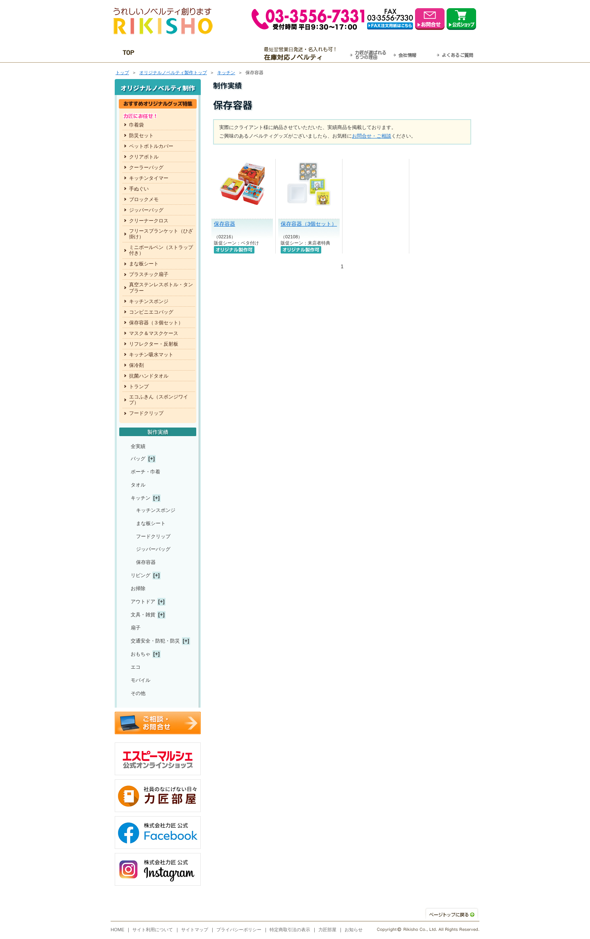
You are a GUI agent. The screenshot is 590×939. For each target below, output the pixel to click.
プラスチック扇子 (148, 274)
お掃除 (138, 588)
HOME (118, 929)
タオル (138, 485)
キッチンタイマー (148, 178)
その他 (138, 693)
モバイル (140, 680)
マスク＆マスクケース (153, 333)
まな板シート (144, 264)
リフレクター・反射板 (153, 344)
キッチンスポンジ (148, 301)
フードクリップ (146, 413)
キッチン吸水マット (151, 354)
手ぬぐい (139, 189)
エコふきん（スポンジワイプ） (158, 399)
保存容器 (224, 224)
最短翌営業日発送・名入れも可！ (305, 54)
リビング (140, 575)
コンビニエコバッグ (151, 312)
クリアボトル (144, 157)
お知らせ (354, 929)
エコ (136, 667)
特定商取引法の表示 (290, 929)
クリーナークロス (148, 221)
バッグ (138, 459)
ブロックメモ (144, 199)
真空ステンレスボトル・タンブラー (161, 287)
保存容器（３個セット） (156, 323)
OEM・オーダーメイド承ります (205, 54)
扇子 (136, 628)
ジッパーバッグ (146, 210)
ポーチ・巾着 (145, 472)
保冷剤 (136, 365)
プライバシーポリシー (238, 929)
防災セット (141, 135)
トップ (122, 72)
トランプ (139, 386)
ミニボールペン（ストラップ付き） (161, 250)
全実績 (138, 446)
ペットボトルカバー (151, 146)
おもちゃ (140, 654)
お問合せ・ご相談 (371, 136)
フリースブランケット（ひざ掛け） (161, 234)
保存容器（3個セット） (309, 224)
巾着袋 (136, 125)
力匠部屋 (327, 929)
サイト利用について (152, 929)
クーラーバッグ (146, 167)
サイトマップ (194, 929)
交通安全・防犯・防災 (155, 641)
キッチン (226, 72)
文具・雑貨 (143, 615)
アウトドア (143, 601)
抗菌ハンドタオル (148, 376)
